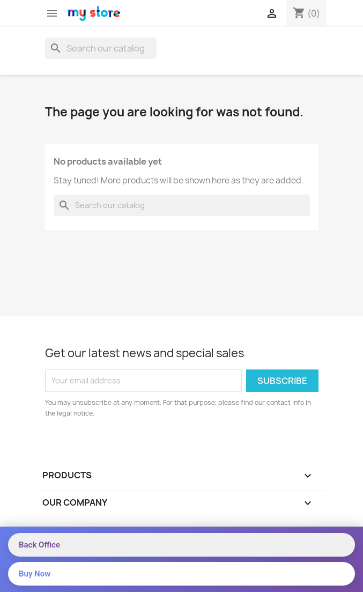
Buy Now (34, 574)
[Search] (101, 48)
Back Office (39, 545)
